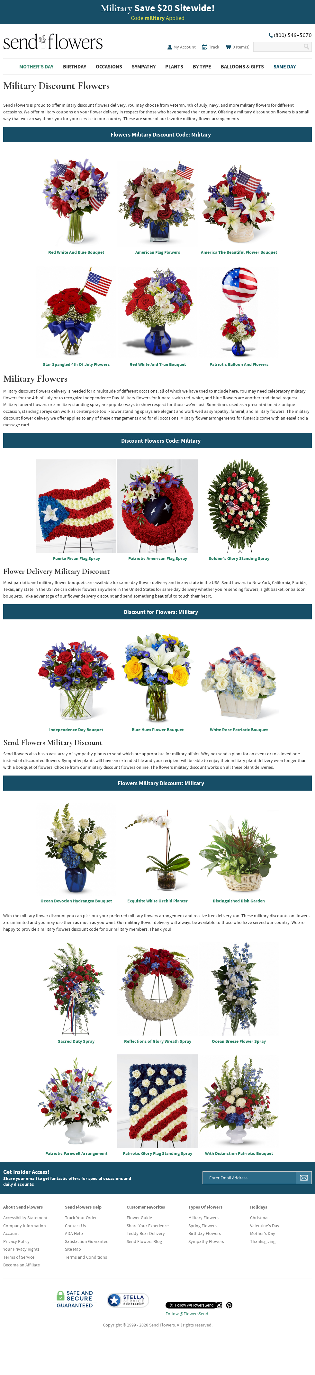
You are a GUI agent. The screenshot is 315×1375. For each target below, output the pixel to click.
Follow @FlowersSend (187, 1314)
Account (11, 1233)
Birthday (74, 66)
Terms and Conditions (86, 1257)
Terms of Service (18, 1257)
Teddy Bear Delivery (146, 1233)
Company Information (24, 1226)
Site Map (73, 1249)
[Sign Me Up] (304, 1177)
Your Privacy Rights (21, 1249)
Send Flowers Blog (144, 1241)
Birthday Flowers (204, 1233)
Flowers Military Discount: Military (161, 783)
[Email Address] (249, 1177)
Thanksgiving (262, 1241)
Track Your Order (81, 1217)
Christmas (259, 1217)
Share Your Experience (148, 1226)
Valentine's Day (264, 1226)
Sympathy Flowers (206, 1241)
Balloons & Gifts (242, 66)
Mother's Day (36, 66)
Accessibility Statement (25, 1217)
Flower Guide (139, 1217)
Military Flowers (203, 1217)
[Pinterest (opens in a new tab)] (229, 1305)
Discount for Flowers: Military (161, 612)
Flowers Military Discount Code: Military (161, 134)
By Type (202, 66)
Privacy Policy (16, 1241)
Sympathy (144, 66)
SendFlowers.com (53, 40)
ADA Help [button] (74, 1233)
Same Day (285, 66)
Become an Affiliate (21, 1265)
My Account (185, 47)
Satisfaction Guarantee (86, 1241)
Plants (174, 66)
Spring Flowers (202, 1226)
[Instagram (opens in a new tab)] (219, 1305)
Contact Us (75, 1226)
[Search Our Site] (278, 46)
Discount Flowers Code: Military (161, 440)
